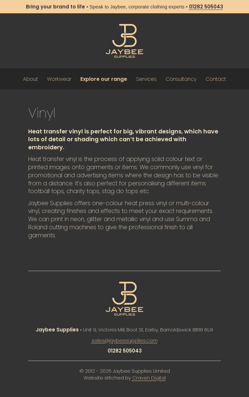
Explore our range (103, 79)
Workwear (59, 79)
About (30, 79)
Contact (216, 79)
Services (146, 79)
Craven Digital (149, 377)
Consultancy (181, 79)
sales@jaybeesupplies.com (125, 340)
